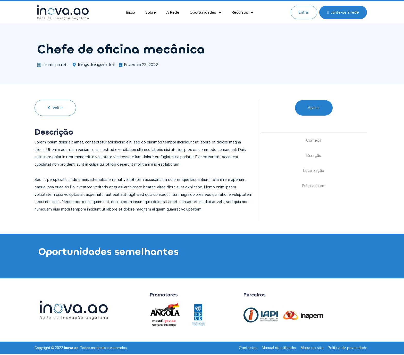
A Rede (172, 12)
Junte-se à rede (343, 12)
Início (130, 12)
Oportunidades (205, 12)
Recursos (242, 12)
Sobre (150, 12)
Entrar (304, 12)
